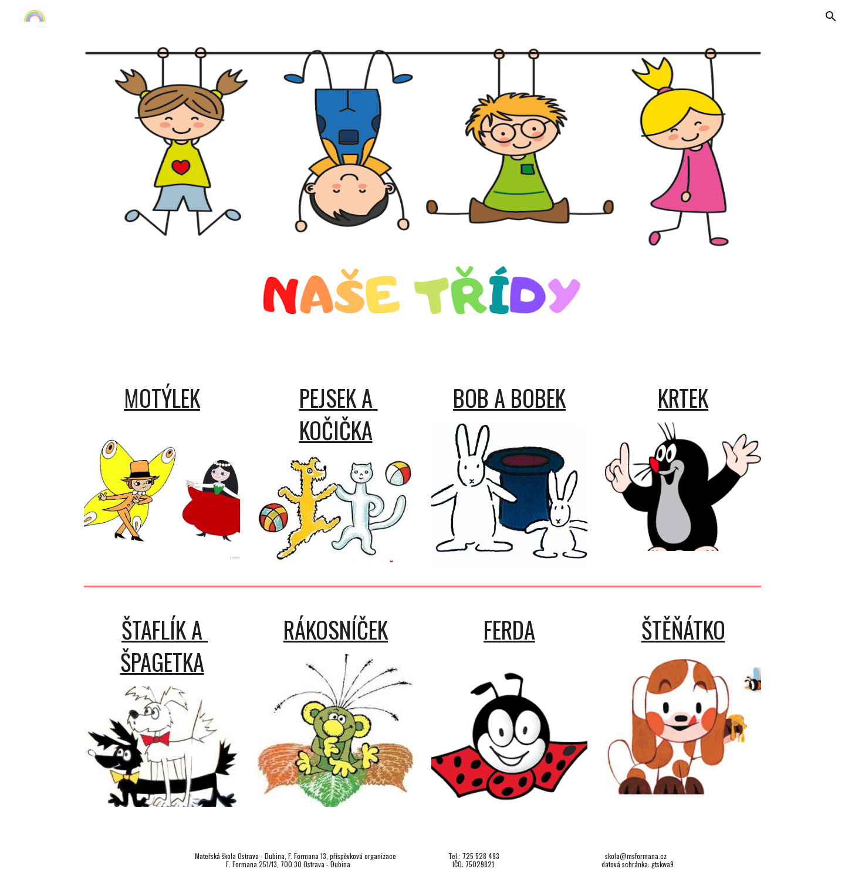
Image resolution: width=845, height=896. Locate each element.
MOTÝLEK (162, 397)
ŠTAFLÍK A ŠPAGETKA (164, 645)
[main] (162, 398)
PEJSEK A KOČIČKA (338, 414)
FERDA (509, 629)
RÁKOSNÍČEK (335, 629)
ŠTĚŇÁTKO (683, 629)
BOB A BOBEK (509, 397)
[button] (831, 16)
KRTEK (683, 397)
